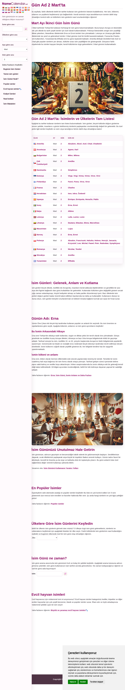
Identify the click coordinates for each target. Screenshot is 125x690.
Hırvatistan (43, 195)
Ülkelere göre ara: (10, 35)
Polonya (42, 242)
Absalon (73, 242)
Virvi (100, 177)
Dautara (73, 224)
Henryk (107, 242)
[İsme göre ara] (26, 29)
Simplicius (74, 171)
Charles (73, 189)
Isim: (36, 579)
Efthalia (73, 265)
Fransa (42, 189)
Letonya (42, 218)
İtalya (41, 213)
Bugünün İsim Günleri (11, 69)
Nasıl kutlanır (8, 99)
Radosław (106, 245)
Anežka (73, 163)
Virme (89, 177)
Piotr (99, 245)
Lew (81, 245)
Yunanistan (44, 265)
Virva (84, 183)
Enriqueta (82, 201)
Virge (72, 177)
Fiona (78, 183)
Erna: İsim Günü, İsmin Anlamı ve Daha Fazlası (73, 382)
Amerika (42, 145)
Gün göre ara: (8, 55)
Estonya (42, 177)
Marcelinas (97, 224)
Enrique (73, 201)
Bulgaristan (44, 157)
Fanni (72, 183)
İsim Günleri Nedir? (10, 79)
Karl (78, 151)
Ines (72, 195)
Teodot (81, 253)
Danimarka (43, 171)
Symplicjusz (75, 247)
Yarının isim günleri (10, 74)
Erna (72, 207)
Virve (95, 177)
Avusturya (43, 151)
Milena (79, 157)
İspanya (42, 201)
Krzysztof (74, 245)
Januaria (115, 242)
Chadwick (99, 145)
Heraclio (91, 201)
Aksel (81, 145)
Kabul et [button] (73, 682)
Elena (88, 224)
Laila (72, 218)
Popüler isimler (9, 84)
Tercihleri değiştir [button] (96, 682)
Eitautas (81, 224)
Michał (87, 245)
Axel (87, 145)
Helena (100, 242)
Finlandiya (43, 183)
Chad (92, 145)
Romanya (43, 253)
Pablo (98, 201)
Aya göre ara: (8, 45)
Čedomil (83, 195)
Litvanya (42, 224)
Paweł (93, 245)
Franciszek (83, 242)
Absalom (74, 145)
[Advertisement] (78, 56)
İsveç (41, 207)
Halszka (92, 242)
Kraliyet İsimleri (9, 94)
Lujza (72, 230)
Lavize (78, 218)
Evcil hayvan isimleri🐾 (12, 89)
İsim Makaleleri (9, 104)
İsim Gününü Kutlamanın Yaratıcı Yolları (63, 474)
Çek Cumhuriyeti (44, 164)
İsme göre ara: (8, 24)
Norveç (42, 236)
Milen (72, 157)
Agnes (73, 151)
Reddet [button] (83, 682)
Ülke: (36, 543)
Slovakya (43, 259)
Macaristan (43, 230)
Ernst (77, 207)
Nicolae (73, 253)
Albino (73, 213)
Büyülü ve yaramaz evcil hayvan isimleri (70, 616)
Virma (83, 177)
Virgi (78, 177)
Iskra (77, 195)
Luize (84, 218)
